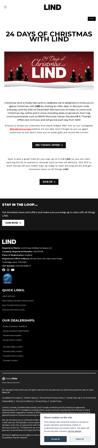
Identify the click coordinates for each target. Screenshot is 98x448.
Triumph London (10, 360)
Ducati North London (12, 340)
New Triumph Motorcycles (14, 305)
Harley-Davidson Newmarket (16, 331)
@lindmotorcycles (21, 129)
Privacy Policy (41, 401)
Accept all (55, 439)
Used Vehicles (8, 296)
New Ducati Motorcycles (13, 310)
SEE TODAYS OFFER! (47, 145)
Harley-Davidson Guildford (15, 326)
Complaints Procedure (12, 398)
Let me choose (74, 431)
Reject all (80, 439)
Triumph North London (13, 356)
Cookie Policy (56, 401)
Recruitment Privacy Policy (52, 398)
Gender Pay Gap (73, 398)
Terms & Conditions (24, 401)
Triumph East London (12, 351)
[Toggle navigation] (5, 7)
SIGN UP (47, 181)
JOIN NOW (11, 223)
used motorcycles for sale (74, 390)
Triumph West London (13, 347)
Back (91, 19)
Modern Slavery (31, 398)
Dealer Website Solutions (11, 382)
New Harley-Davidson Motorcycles (18, 301)
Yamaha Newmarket (12, 335)
